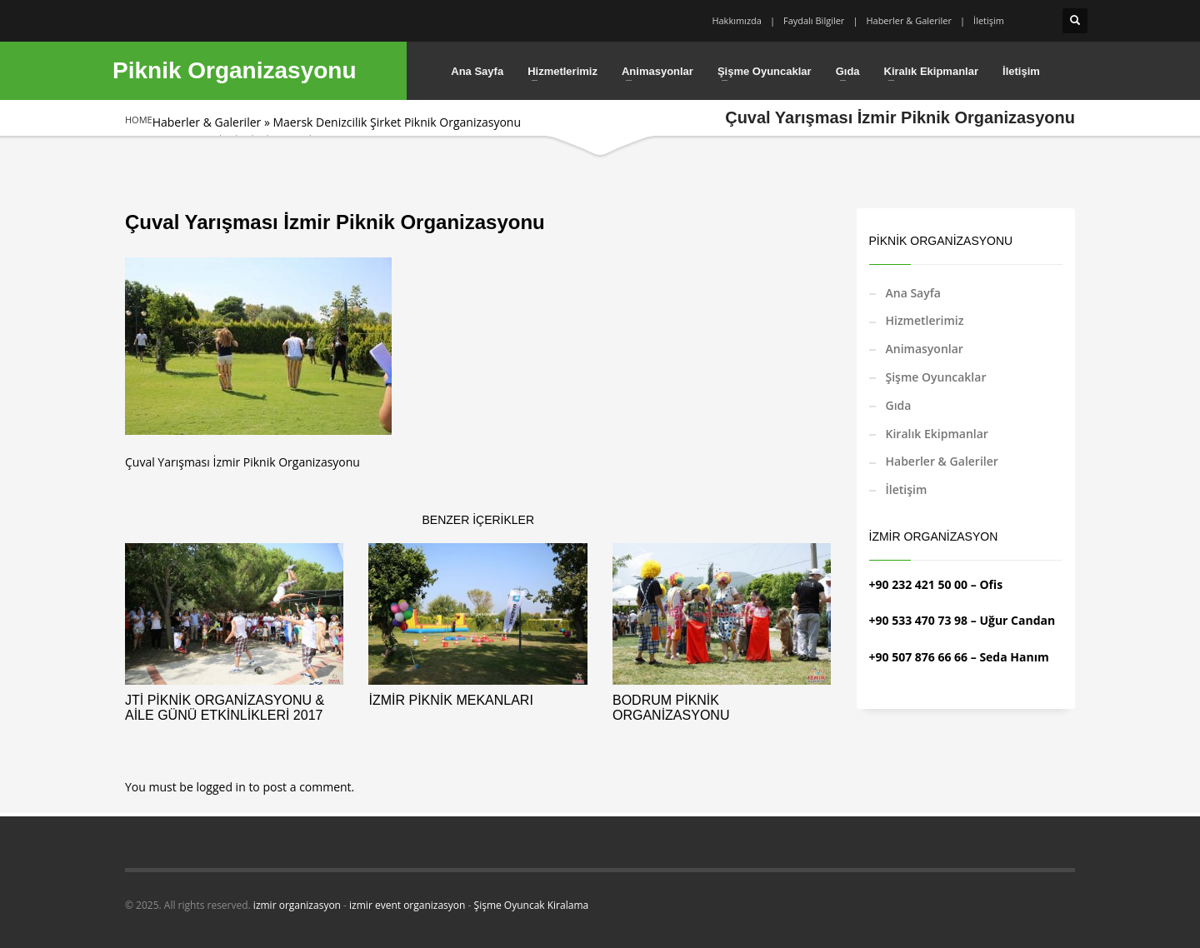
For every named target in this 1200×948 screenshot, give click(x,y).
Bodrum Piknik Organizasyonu (670, 707)
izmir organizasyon (297, 905)
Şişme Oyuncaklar (936, 377)
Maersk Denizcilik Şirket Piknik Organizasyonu (396, 122)
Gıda (899, 405)
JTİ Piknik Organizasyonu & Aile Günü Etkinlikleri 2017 (224, 707)
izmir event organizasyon (407, 905)
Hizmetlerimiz (925, 320)
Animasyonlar (924, 349)
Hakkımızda (737, 20)
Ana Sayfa (913, 293)
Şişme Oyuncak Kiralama (531, 905)
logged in (222, 787)
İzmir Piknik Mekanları (450, 700)
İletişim (988, 20)
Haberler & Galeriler (909, 20)
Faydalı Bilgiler (813, 20)
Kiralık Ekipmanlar (937, 434)
